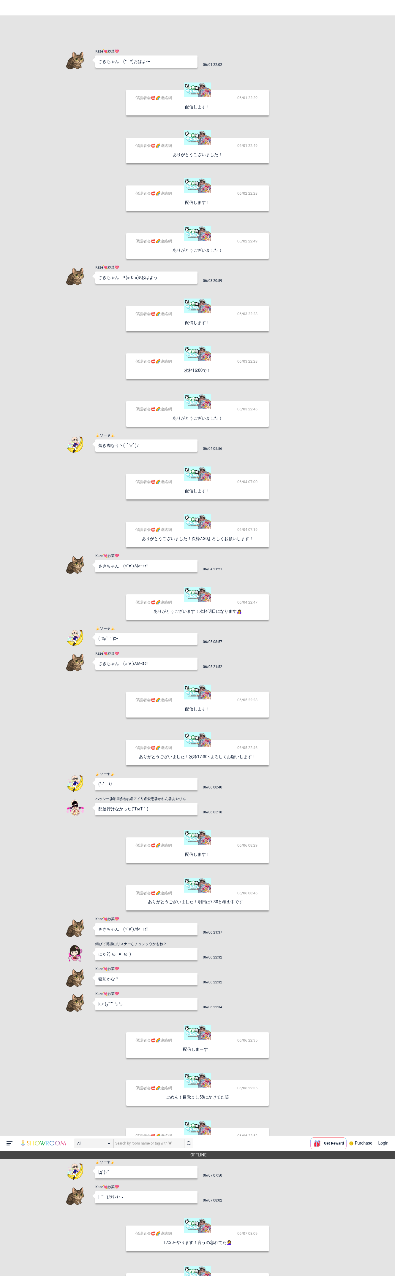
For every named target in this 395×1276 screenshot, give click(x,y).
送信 (258, 1261)
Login (383, 7)
